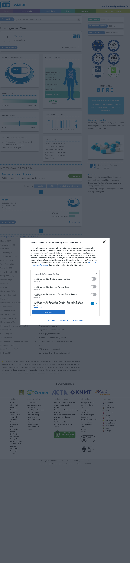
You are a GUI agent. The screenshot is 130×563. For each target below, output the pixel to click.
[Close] (105, 242)
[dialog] (65, 281)
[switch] (94, 279)
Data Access (64, 320)
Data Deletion (52, 320)
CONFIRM (48, 312)
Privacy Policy (78, 320)
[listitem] (65, 274)
